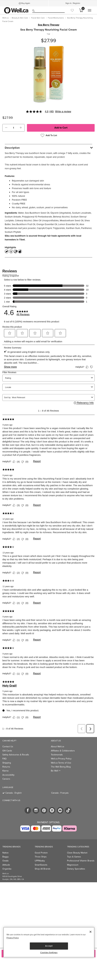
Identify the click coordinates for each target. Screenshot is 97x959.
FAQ (4, 758)
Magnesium (72, 865)
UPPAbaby (40, 860)
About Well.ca (57, 746)
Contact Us (7, 746)
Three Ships (41, 856)
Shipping (6, 762)
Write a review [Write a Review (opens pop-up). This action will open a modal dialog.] (63, 111)
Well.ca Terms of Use (61, 762)
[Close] (90, 931)
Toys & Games (74, 856)
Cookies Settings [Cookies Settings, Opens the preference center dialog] (49, 952)
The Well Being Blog (61, 766)
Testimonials (57, 754)
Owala (5, 860)
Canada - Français (60, 793)
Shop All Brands (42, 868)
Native (5, 852)
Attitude (6, 865)
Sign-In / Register (72, 3)
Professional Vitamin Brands (80, 860)
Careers (6, 779)
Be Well (55, 770)
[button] (6, 127)
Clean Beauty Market (77, 852)
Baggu (5, 856)
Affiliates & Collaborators (63, 750)
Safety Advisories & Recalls (15, 754)
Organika (6, 868)
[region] (48, 942)
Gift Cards (7, 750)
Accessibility (8, 775)
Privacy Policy (12, 937)
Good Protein (41, 852)
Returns (6, 766)
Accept (48, 945)
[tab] (48, 147)
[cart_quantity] (13, 127)
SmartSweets (41, 865)
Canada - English (13, 793)
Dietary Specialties (76, 868)
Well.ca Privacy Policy (61, 758)
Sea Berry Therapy (48, 25)
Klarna (5, 770)
